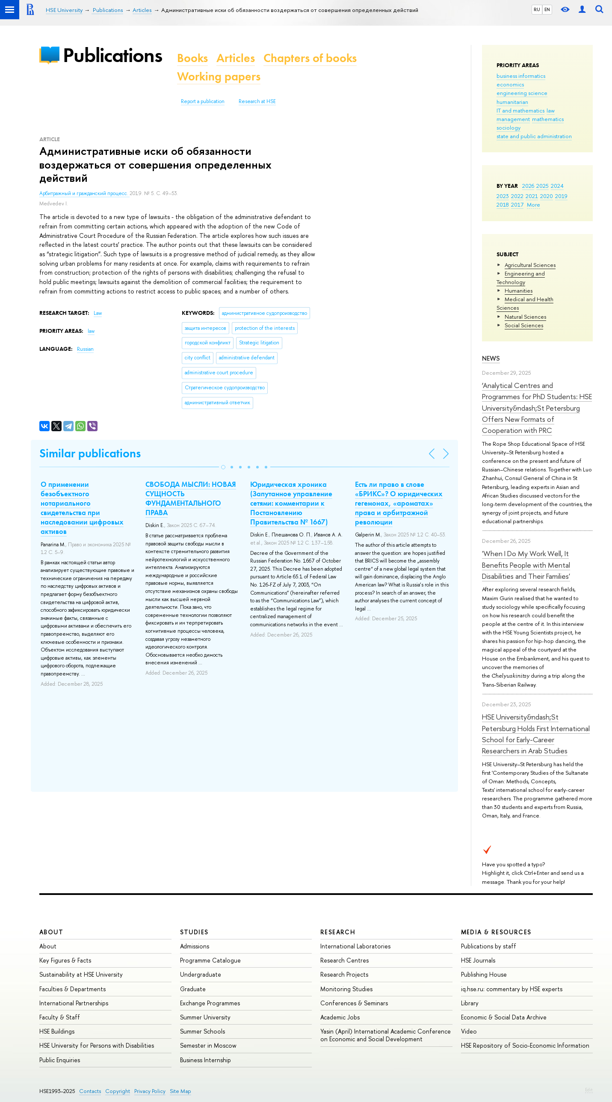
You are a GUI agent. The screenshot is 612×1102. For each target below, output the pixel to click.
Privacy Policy (150, 1091)
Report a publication (203, 101)
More (533, 204)
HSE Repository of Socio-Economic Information (525, 1045)
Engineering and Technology (521, 278)
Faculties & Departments (72, 989)
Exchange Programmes (210, 1003)
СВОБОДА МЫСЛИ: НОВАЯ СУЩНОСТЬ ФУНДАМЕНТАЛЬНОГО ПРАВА (190, 498)
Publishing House (484, 974)
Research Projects (344, 974)
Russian (85, 349)
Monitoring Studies (346, 989)
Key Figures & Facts (65, 960)
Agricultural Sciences (530, 265)
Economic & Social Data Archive (504, 1017)
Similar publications (90, 453)
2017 (517, 204)
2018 (503, 204)
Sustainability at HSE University (81, 974)
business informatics (521, 76)
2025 (542, 186)
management (513, 119)
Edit (589, 1090)
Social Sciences (524, 325)
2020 (546, 196)
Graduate (193, 989)
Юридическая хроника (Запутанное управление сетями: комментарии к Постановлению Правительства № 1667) (291, 503)
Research (337, 932)
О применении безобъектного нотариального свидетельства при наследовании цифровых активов (82, 508)
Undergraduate (200, 974)
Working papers (218, 76)
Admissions (194, 946)
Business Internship (205, 1060)
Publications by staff (488, 946)
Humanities (518, 290)
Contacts (90, 1091)
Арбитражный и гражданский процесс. (84, 193)
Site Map (180, 1091)
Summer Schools (202, 1031)
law (551, 110)
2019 (561, 196)
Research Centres (344, 960)
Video (469, 1031)
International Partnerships (73, 1003)
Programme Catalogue (210, 960)
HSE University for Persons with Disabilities (96, 1045)
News (491, 358)
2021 (532, 196)
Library (470, 1003)
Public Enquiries (59, 1060)
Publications (112, 55)
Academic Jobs (340, 1017)
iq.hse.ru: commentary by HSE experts (511, 989)
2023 (503, 196)
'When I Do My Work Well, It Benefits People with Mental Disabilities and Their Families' (526, 564)
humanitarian (512, 102)
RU (537, 9)
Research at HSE (257, 101)
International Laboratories (355, 946)
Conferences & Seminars (354, 1003)
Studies (194, 932)
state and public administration (534, 136)
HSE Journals (478, 960)
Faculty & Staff (59, 1017)
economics (510, 84)
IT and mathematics (520, 110)
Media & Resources (496, 932)
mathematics (548, 119)
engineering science (522, 93)
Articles (235, 57)
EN (547, 9)
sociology (508, 127)
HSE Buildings (56, 1031)
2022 (517, 196)
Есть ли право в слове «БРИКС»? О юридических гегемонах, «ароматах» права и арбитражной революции (399, 503)
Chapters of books (310, 57)
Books (192, 57)
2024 (557, 186)
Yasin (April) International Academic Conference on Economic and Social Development (385, 1035)
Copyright (117, 1091)
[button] (223, 467)
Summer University (205, 1017)
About (51, 932)
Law (98, 313)
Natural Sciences (525, 316)
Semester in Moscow (208, 1045)
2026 (528, 186)
